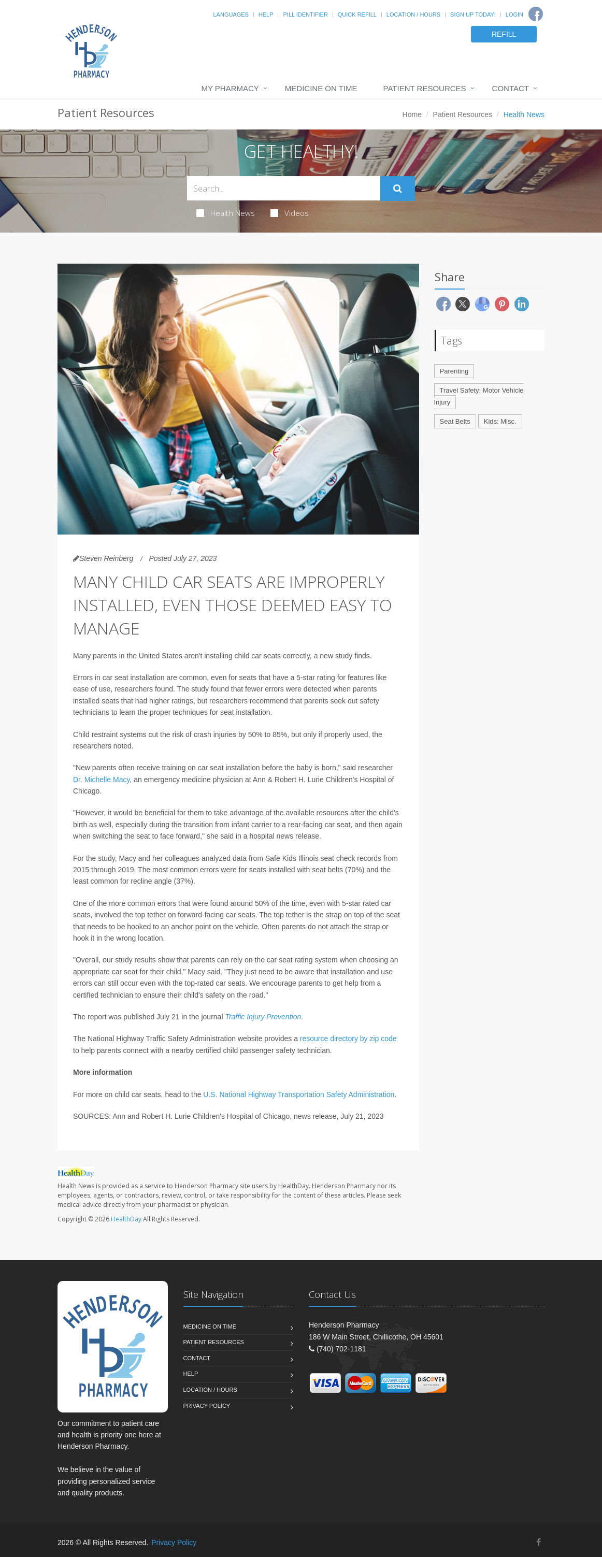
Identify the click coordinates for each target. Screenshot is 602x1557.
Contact (510, 88)
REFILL (504, 34)
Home (412, 114)
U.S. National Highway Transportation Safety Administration (298, 1094)
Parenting (454, 371)
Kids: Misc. (500, 421)
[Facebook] (535, 14)
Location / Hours (413, 14)
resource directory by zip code (348, 1038)
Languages (230, 14)
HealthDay (126, 1219)
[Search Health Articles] (283, 188)
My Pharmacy (230, 88)
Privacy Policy (207, 1406)
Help (266, 14)
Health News (225, 213)
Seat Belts (455, 421)
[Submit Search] (397, 188)
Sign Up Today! (473, 14)
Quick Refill (357, 14)
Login (514, 14)
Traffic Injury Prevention (263, 1017)
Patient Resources (424, 88)
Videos (289, 213)
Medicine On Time (321, 88)
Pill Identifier (305, 14)
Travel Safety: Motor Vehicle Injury (479, 396)
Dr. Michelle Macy (101, 779)
